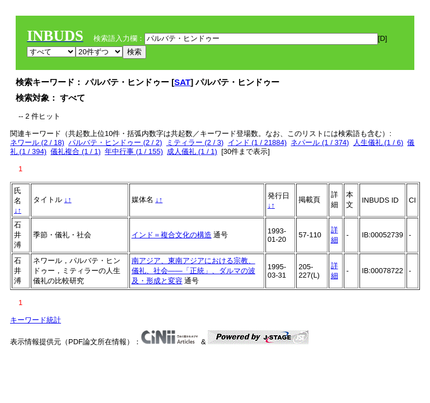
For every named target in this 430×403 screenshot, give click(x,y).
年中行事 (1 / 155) (134, 151)
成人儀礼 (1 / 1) (192, 151)
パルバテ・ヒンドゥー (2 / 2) (115, 142)
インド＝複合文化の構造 (172, 235)
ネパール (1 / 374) (320, 142)
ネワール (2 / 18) (37, 142)
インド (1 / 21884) (257, 142)
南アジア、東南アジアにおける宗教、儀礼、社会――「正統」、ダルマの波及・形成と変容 (193, 270)
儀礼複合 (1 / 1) (75, 151)
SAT (182, 82)
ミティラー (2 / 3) (195, 142)
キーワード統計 (35, 320)
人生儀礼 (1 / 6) (378, 142)
